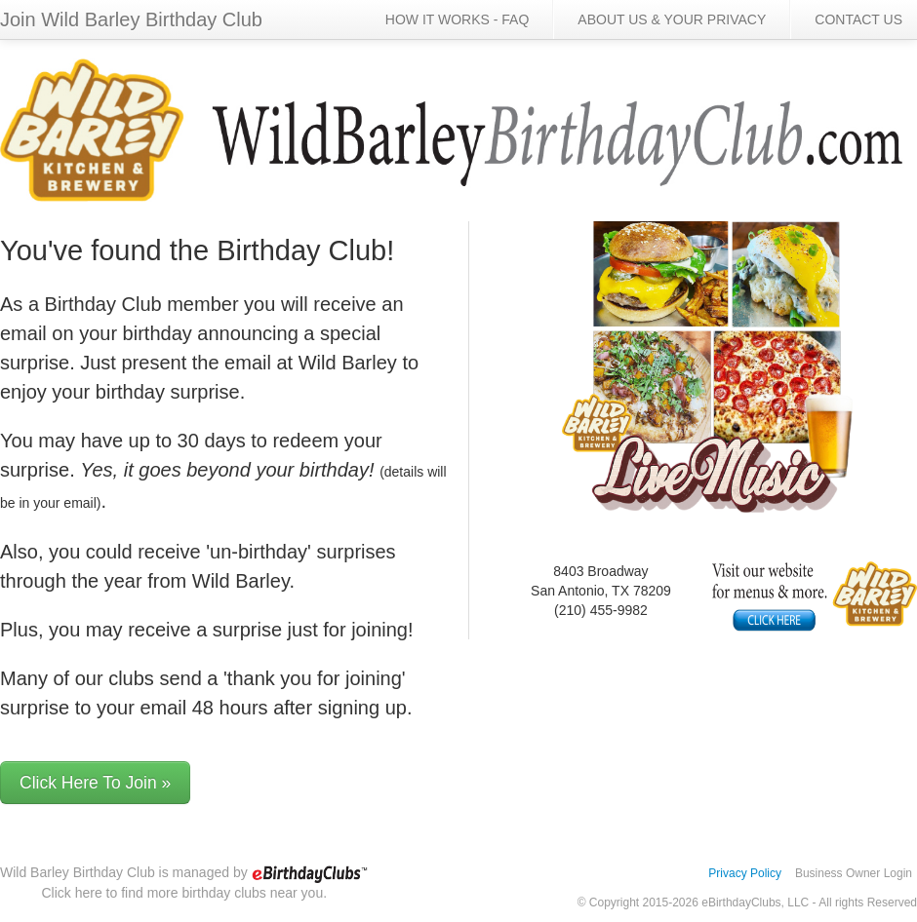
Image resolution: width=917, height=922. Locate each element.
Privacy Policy (744, 873)
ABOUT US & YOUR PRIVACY (672, 19)
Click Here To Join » (95, 782)
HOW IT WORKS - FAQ (457, 19)
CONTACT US (858, 19)
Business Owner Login (853, 873)
